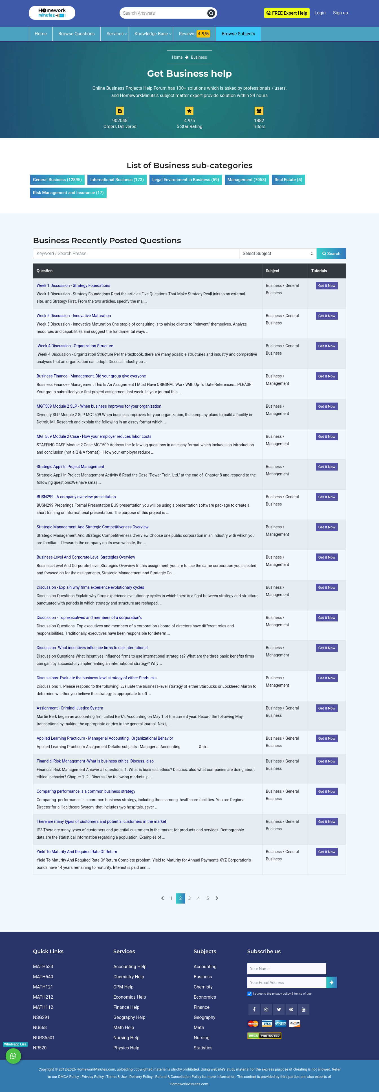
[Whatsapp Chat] (13, 1056)
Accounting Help (130, 966)
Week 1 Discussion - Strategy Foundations (73, 285)
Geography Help (129, 1017)
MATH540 (43, 976)
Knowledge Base (151, 33)
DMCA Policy (68, 1077)
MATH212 (43, 997)
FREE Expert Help (286, 13)
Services (115, 33)
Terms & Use (116, 1077)
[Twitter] (279, 1009)
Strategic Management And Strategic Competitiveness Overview (93, 527)
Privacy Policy (92, 1077)
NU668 (40, 1027)
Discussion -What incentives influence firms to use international (92, 647)
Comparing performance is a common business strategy (86, 791)
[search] (211, 13)
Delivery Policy (141, 1077)
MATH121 (43, 987)
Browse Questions (76, 33)
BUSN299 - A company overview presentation (76, 497)
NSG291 (41, 1017)
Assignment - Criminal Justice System (70, 708)
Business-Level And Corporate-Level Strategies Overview (86, 557)
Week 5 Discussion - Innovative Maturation (74, 315)
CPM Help (123, 987)
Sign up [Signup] (340, 13)
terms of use (303, 994)
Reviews (194, 34)
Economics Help (129, 997)
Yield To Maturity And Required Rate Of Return (77, 851)
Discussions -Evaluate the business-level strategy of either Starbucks (97, 678)
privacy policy (281, 994)
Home (41, 33)
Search (331, 253)
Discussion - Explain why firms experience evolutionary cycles (90, 587)
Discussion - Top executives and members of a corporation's (89, 617)
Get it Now (327, 286)
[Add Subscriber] (331, 982)
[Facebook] (254, 1009)
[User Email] (286, 982)
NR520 (40, 1048)
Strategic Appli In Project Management (70, 466)
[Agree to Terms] (249, 993)
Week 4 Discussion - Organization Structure (75, 346)
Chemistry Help (128, 976)
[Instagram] (266, 1009)
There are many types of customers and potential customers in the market (101, 821)
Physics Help (126, 1048)
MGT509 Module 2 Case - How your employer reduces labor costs (94, 436)
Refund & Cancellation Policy (178, 1077)
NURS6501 (44, 1037)
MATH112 (43, 1007)
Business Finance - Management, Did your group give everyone (91, 376)
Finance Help (126, 1007)
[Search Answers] (163, 13)
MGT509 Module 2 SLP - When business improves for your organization (99, 406)
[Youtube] (291, 1009)
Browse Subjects (238, 33)
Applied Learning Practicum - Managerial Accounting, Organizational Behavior (105, 738)
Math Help (123, 1027)
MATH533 (43, 966)
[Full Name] (286, 968)
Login (320, 13)
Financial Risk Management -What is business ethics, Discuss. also (95, 761)
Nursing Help (126, 1037)
